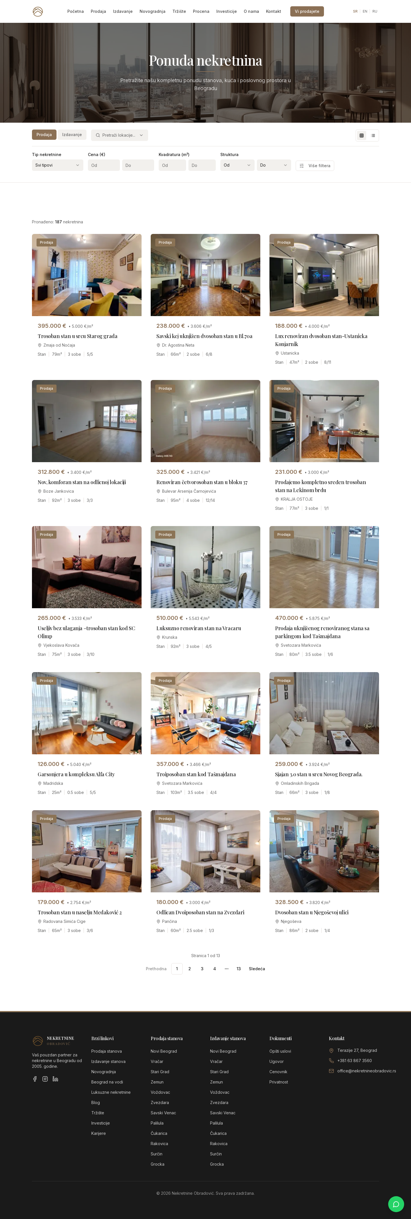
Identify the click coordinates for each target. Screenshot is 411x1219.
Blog (95, 1102)
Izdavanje (123, 11)
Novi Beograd (164, 1051)
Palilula (157, 1123)
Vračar (157, 1061)
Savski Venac (163, 1112)
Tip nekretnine (46, 154)
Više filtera (315, 165)
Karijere (98, 1133)
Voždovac (160, 1092)
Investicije (226, 11)
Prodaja (98, 11)
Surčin (156, 1153)
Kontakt (273, 11)
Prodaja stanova (106, 1051)
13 (239, 968)
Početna (75, 11)
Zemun (157, 1081)
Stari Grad (160, 1071)
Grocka (157, 1164)
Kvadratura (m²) (174, 154)
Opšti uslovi (280, 1051)
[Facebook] (35, 1079)
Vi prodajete (307, 11)
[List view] (373, 135)
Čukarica (159, 1133)
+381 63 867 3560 (354, 1060)
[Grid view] (361, 135)
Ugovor (276, 1061)
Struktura (229, 154)
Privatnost (278, 1081)
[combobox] (119, 135)
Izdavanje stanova (108, 1061)
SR (355, 11)
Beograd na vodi (107, 1081)
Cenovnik (278, 1071)
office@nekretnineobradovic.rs (366, 1070)
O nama (251, 11)
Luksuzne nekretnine (111, 1092)
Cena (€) (96, 154)
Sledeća (257, 968)
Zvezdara (160, 1102)
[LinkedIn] (55, 1079)
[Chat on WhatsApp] (396, 1204)
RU (374, 11)
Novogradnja (153, 11)
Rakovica (159, 1143)
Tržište (179, 11)
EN (365, 11)
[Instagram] (45, 1079)
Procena (201, 11)
